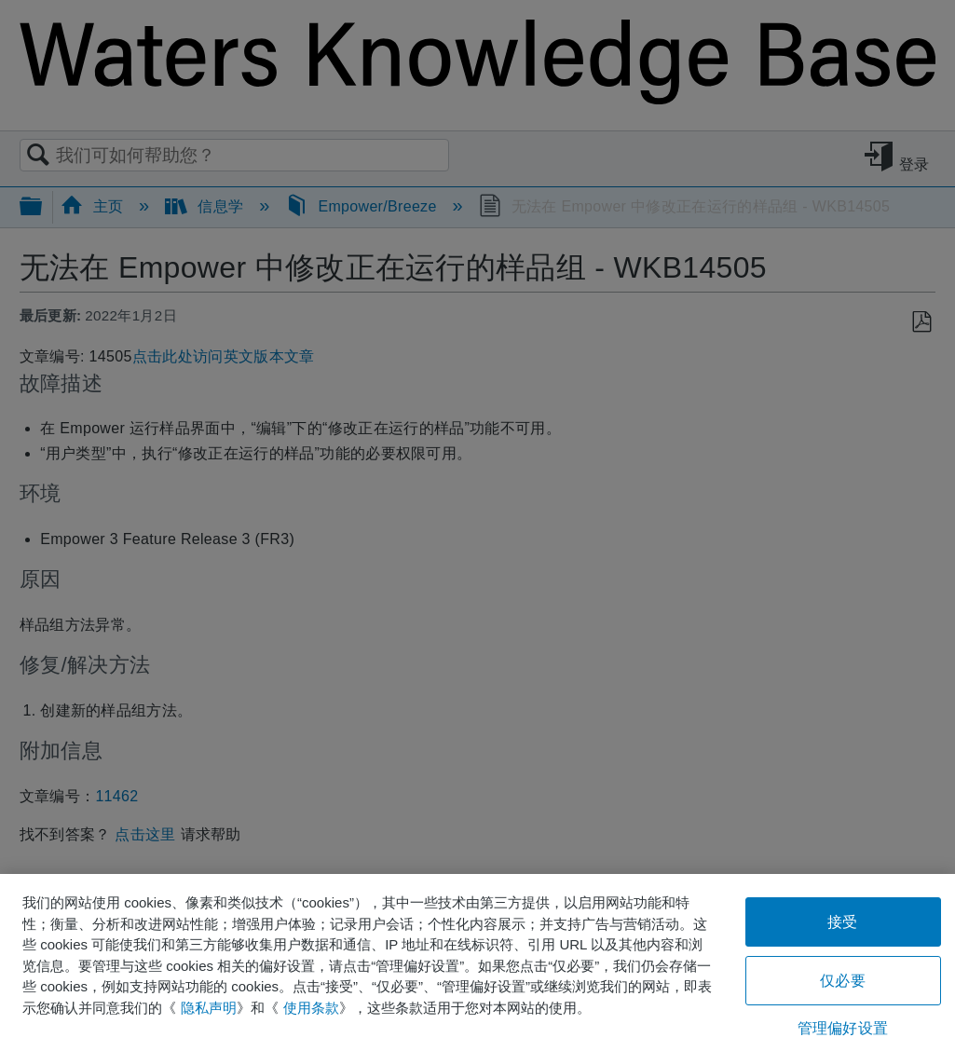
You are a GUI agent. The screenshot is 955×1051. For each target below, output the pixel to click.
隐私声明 (209, 1008)
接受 (842, 922)
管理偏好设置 (843, 1028)
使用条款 (311, 1008)
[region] (477, 962)
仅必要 (842, 981)
